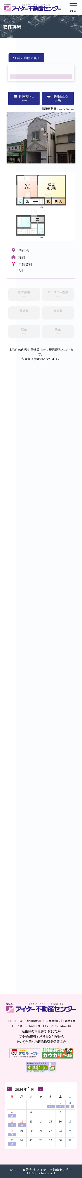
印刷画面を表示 (57, 98)
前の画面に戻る (26, 58)
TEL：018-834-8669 (26, 1026)
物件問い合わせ (24, 98)
